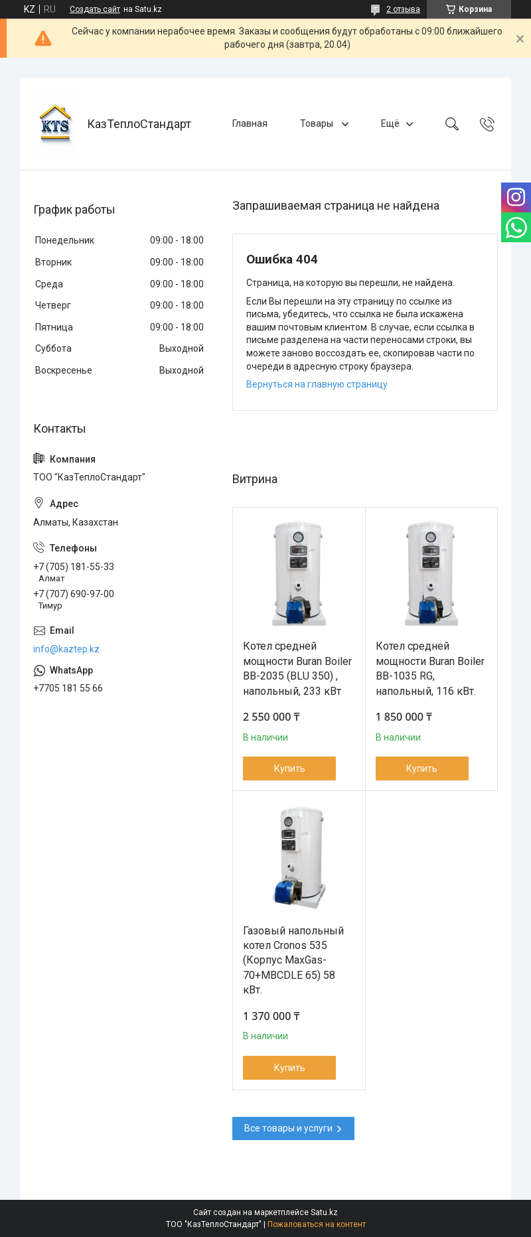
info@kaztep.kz (66, 649)
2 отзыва (403, 9)
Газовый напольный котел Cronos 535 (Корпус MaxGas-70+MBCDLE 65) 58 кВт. (293, 960)
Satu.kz (324, 1212)
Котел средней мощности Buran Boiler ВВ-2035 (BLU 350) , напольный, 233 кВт (297, 668)
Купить (289, 768)
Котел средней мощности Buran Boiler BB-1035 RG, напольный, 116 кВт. (430, 668)
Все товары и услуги (288, 1128)
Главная (249, 123)
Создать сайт (95, 9)
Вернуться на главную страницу (317, 384)
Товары (317, 123)
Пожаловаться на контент (316, 1224)
